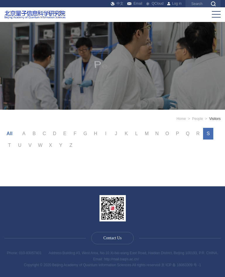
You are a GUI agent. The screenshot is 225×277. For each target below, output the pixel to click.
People (197, 119)
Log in (174, 3)
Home (181, 119)
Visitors (215, 119)
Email (134, 3)
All (9, 133)
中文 (117, 3)
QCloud (155, 3)
